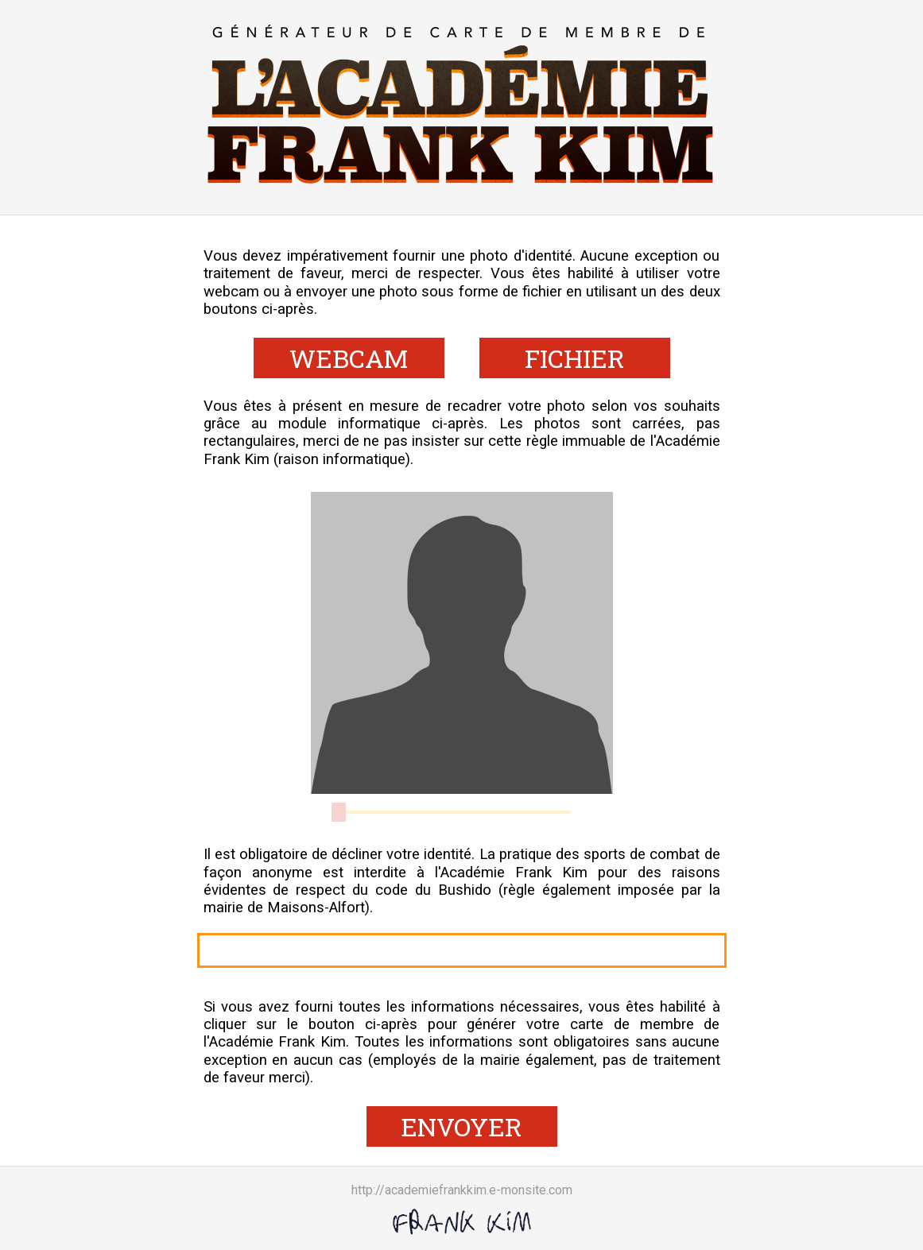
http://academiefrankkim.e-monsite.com (461, 1190)
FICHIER (575, 358)
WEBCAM (348, 358)
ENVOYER (461, 1126)
